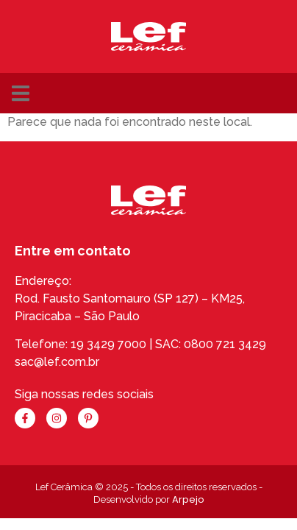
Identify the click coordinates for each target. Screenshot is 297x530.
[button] (20, 93)
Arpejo (188, 499)
